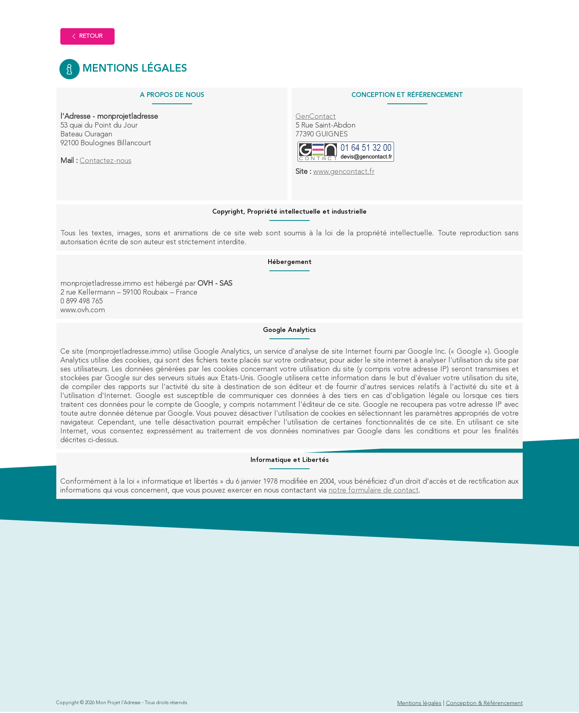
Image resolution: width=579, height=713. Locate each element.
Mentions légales (419, 703)
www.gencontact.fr (343, 171)
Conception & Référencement (484, 703)
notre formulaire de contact (374, 490)
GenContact (316, 116)
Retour (87, 36)
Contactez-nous (105, 161)
